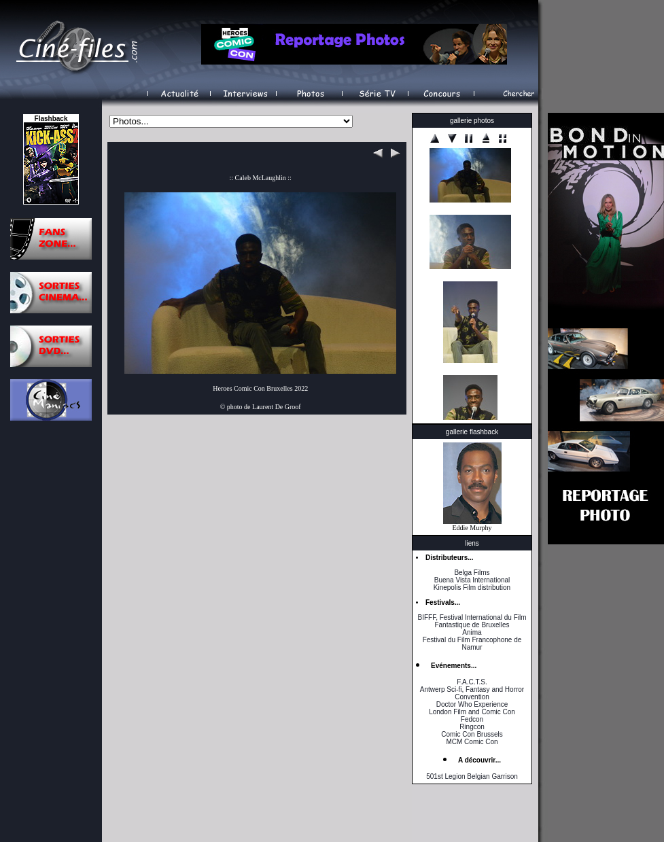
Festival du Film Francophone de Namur (472, 643)
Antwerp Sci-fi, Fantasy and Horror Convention (472, 693)
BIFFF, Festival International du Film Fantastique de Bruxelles (471, 621)
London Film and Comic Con (472, 712)
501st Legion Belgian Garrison (472, 776)
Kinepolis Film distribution (472, 587)
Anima (471, 632)
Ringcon (472, 727)
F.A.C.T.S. (472, 682)
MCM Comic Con (471, 741)
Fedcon (472, 719)
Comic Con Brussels (472, 734)
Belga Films (471, 572)
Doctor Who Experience (472, 704)
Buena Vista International (472, 580)
